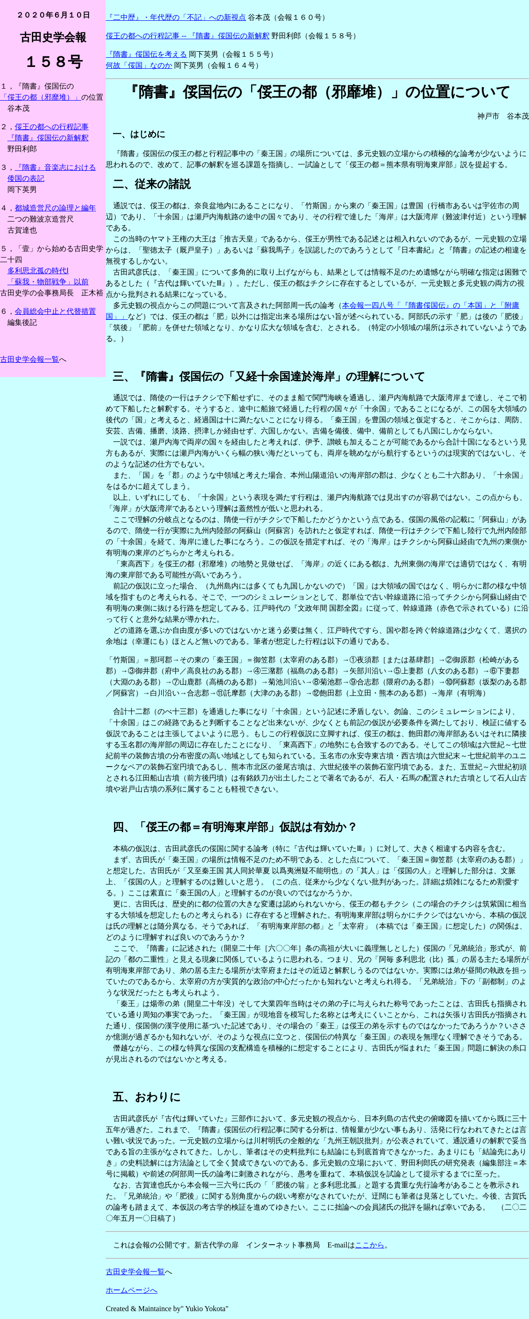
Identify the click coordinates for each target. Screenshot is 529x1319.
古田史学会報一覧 (29, 359)
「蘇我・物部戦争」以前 (48, 282)
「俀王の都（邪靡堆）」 (40, 97)
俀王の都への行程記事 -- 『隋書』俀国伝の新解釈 (188, 36)
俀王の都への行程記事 (52, 127)
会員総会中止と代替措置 (55, 311)
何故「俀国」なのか (139, 65)
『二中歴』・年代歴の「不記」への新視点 (176, 17)
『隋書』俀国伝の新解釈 (48, 138)
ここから (370, 1245)
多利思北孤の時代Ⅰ (38, 271)
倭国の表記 (25, 178)
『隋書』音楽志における (55, 167)
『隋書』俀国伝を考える (146, 54)
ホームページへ (131, 1290)
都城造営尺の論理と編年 (55, 208)
